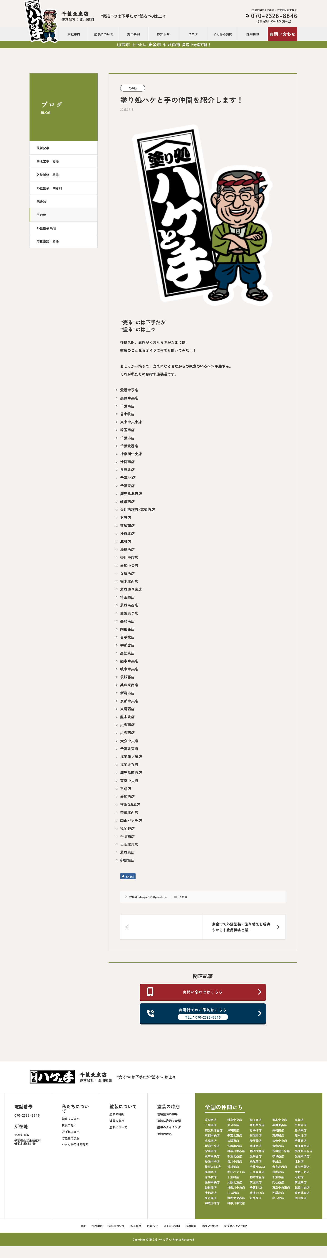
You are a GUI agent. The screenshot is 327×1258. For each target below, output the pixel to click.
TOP (83, 1226)
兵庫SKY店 (257, 1193)
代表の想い (69, 1125)
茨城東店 (127, 852)
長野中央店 (129, 398)
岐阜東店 (256, 1198)
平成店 (125, 788)
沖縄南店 (127, 461)
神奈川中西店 (236, 1151)
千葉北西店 (129, 445)
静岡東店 (301, 1130)
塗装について (103, 34)
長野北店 (127, 469)
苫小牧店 (127, 414)
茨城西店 (127, 677)
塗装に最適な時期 (169, 1120)
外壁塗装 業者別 (49, 188)
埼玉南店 (127, 429)
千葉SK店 (128, 477)
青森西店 (278, 1146)
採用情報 (252, 34)
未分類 (41, 201)
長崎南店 (127, 621)
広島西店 (127, 732)
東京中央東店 (131, 421)
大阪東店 (233, 1140)
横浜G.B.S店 (130, 804)
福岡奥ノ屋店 (131, 756)
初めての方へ (70, 1118)
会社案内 (73, 34)
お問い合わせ (282, 34)
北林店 (125, 541)
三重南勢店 (257, 1172)
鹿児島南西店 (131, 772)
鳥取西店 (127, 549)
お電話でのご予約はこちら (204, 1013)
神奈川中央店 (131, 453)
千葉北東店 (129, 748)
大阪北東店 (129, 844)
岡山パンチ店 (131, 820)
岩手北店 (127, 637)
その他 (41, 214)
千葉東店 (127, 485)
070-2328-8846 (27, 1115)
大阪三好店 (302, 1172)
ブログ (193, 34)
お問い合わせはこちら (204, 991)
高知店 (299, 1120)
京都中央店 (129, 701)
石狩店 (125, 517)
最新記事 (43, 148)
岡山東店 (301, 1198)
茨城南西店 (129, 605)
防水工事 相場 (48, 161)
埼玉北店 (278, 1198)
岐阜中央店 (129, 669)
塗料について (118, 1127)
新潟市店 (127, 693)
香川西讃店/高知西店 (137, 509)
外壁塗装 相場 (47, 228)
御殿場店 (127, 860)
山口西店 (233, 1193)
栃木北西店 (129, 581)
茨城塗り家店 (131, 589)
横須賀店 (233, 1166)
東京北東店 (302, 1193)
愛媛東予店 (129, 613)
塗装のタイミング (169, 1127)
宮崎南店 (211, 1151)
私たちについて (75, 1108)
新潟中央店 (212, 1146)
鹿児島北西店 (131, 493)
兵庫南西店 (302, 1146)
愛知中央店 (129, 565)
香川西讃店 (302, 1166)
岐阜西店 (127, 501)
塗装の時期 (116, 1114)
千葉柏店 (127, 836)
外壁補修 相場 (48, 174)
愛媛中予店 (129, 390)
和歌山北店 (212, 1203)
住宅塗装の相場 (167, 1114)
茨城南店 (127, 525)
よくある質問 (222, 34)
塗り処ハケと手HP (235, 1226)
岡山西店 (127, 629)
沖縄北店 (127, 533)
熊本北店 (127, 716)
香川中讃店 (129, 557)
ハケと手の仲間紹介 (75, 1144)
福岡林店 (127, 828)
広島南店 (127, 724)
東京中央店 (129, 780)
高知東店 (127, 653)
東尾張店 (127, 708)
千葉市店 (127, 438)
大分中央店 (129, 740)
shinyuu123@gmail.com (153, 897)
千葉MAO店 (257, 1166)
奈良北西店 (129, 812)
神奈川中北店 (236, 1203)
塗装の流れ (164, 1134)
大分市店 (233, 1125)
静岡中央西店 (236, 1198)
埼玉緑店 (127, 597)
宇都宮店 (127, 645)
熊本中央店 (129, 661)
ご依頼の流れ (70, 1138)
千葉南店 (127, 406)
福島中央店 (302, 1187)
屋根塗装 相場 (48, 241)
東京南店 (211, 1198)
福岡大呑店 (129, 764)
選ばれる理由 (70, 1132)
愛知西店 (127, 796)
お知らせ (163, 34)
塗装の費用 (116, 1120)
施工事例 (133, 34)
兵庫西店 (127, 573)
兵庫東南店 (129, 684)
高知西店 (211, 1172)
